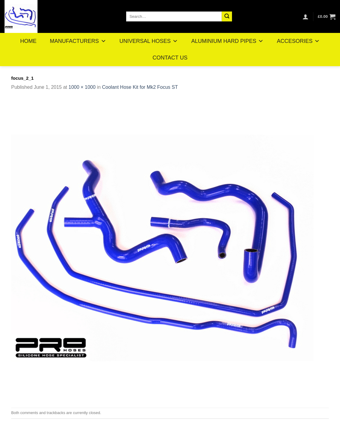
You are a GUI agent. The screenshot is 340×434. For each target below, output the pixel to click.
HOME (28, 41)
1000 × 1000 (81, 87)
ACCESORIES (298, 41)
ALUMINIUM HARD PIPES (227, 41)
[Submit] (227, 16)
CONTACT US (169, 58)
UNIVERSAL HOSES (148, 41)
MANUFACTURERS (78, 41)
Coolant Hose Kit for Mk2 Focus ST (140, 87)
